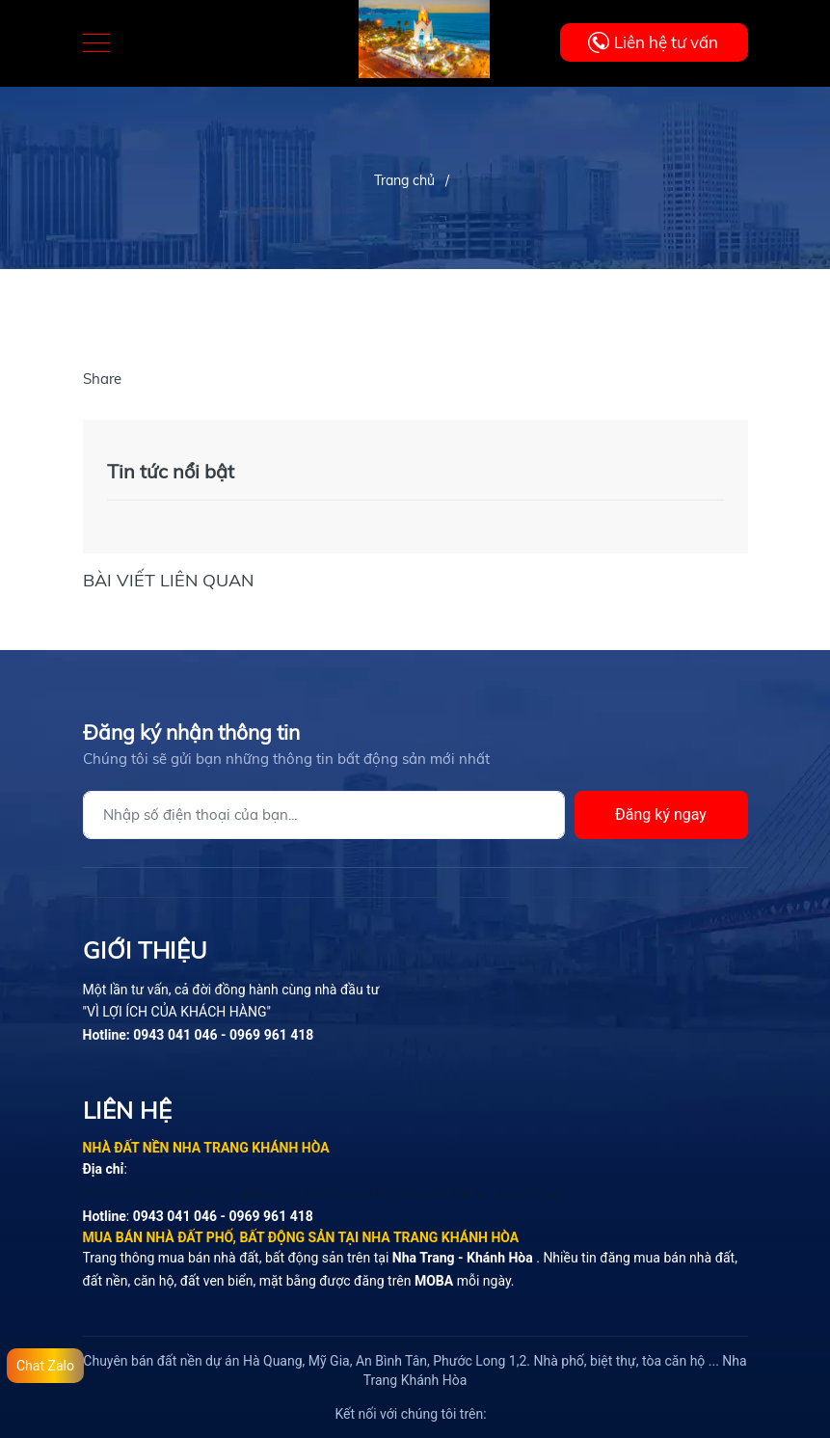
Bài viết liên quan (168, 580)
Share (102, 378)
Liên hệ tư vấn (666, 42)
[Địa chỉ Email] (324, 815)
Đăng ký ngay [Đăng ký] (661, 814)
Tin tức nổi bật (170, 471)
